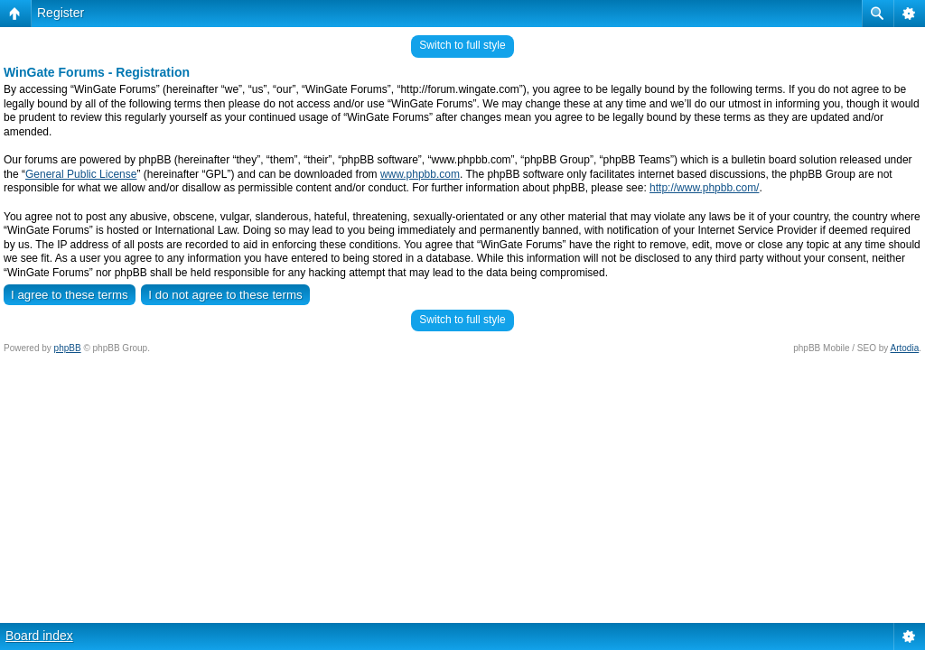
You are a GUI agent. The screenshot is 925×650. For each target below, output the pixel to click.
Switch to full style (462, 45)
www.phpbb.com (420, 174)
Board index (39, 635)
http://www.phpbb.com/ (704, 187)
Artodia (905, 348)
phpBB (67, 348)
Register (60, 12)
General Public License (80, 174)
